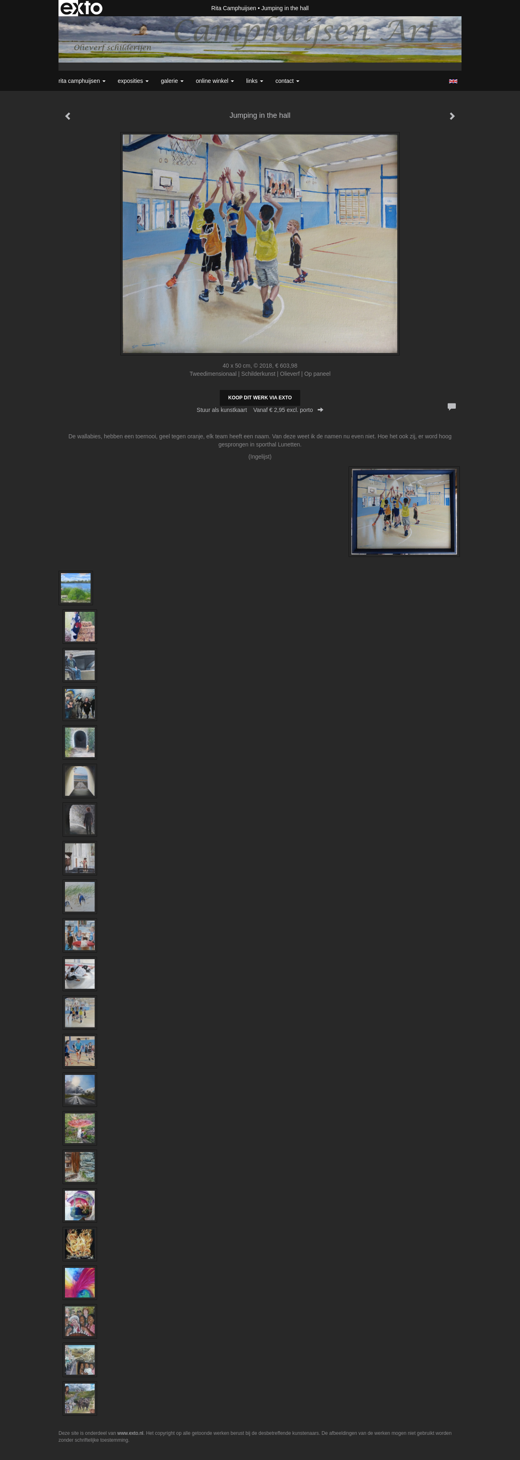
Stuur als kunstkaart (260, 410)
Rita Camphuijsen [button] (82, 81)
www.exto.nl (130, 1433)
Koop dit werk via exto (260, 398)
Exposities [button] (133, 81)
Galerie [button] (172, 81)
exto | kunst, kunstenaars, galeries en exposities (81, 8)
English (453, 81)
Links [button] (254, 81)
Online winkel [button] (215, 81)
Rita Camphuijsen (233, 8)
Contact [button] (287, 81)
